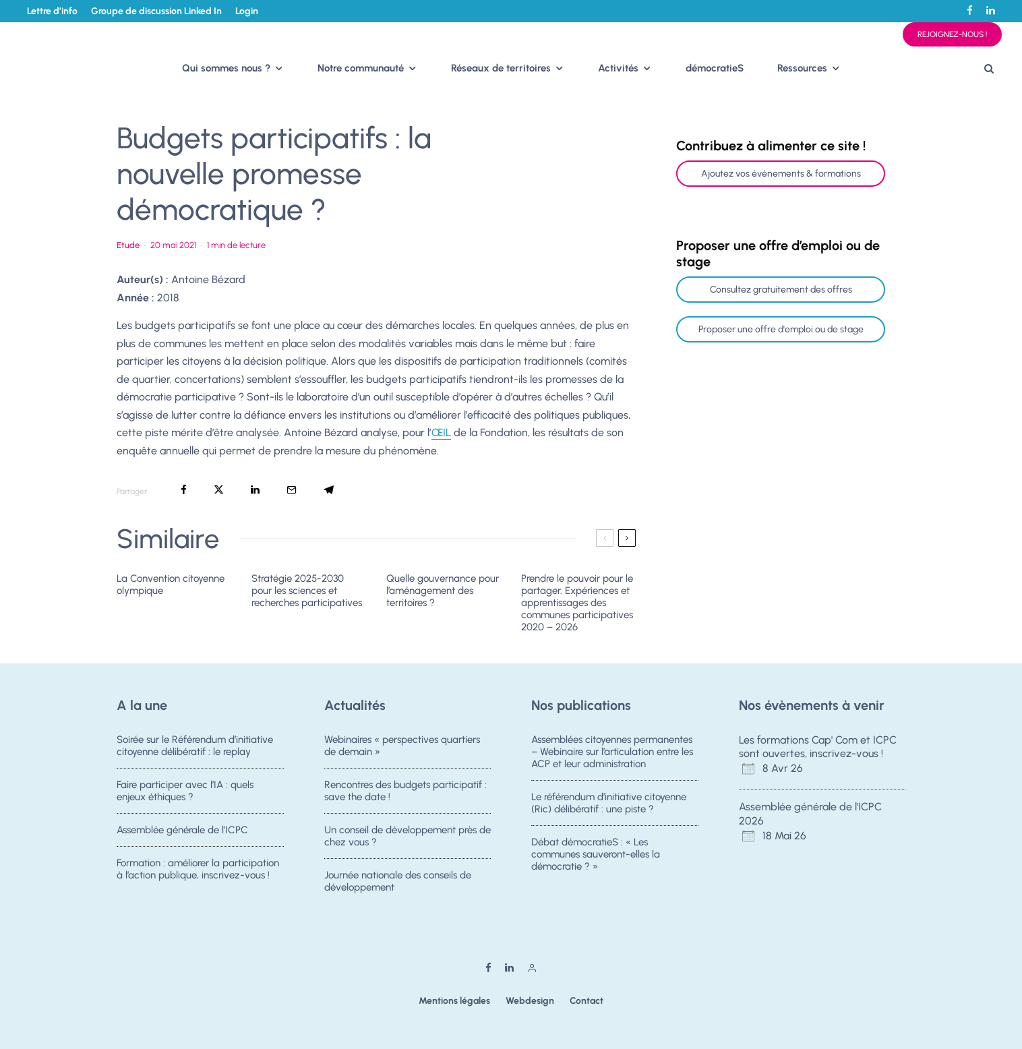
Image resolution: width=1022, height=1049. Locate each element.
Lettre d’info (52, 11)
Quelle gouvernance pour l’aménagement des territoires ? (442, 590)
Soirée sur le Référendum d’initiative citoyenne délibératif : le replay (195, 745)
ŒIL (441, 432)
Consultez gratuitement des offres (781, 289)
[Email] (292, 490)
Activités (618, 68)
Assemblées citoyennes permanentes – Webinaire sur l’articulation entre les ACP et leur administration (612, 751)
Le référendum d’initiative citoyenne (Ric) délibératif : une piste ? (608, 803)
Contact (586, 1001)
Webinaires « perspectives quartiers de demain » (402, 745)
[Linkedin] (991, 10)
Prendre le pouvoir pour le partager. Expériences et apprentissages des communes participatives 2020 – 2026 (577, 602)
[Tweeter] (219, 490)
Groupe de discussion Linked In (156, 11)
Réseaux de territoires (501, 68)
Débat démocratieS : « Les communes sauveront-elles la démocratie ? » (595, 855)
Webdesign (530, 1001)
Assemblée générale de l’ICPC (182, 831)
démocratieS (715, 68)
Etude (128, 245)
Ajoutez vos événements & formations (781, 173)
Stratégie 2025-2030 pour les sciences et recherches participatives (306, 590)
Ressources (802, 68)
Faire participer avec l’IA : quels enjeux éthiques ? (185, 791)
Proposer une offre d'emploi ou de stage (781, 329)
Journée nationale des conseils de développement (397, 886)
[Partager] (184, 490)
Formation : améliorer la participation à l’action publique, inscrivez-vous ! (198, 874)
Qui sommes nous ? (226, 68)
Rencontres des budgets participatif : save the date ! (405, 791)
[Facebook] (970, 10)
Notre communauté (361, 68)
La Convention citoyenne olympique (170, 584)
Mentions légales (454, 1001)
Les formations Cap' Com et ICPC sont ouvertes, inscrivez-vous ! (818, 746)
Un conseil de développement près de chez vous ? (407, 837)
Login (246, 11)
